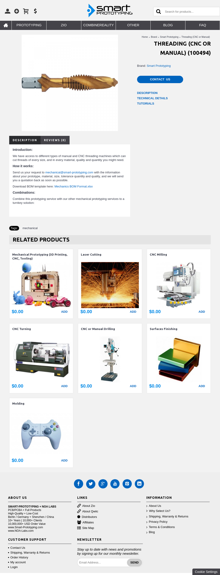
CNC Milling (158, 254)
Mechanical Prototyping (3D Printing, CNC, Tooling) (39, 256)
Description (25, 140)
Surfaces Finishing (163, 328)
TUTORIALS (145, 103)
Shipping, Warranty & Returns (167, 517)
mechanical (30, 228)
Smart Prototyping (159, 65)
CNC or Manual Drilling (98, 328)
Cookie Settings (206, 572)
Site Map (85, 528)
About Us (153, 506)
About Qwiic (87, 512)
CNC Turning (21, 328)
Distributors (87, 517)
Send (134, 562)
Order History (18, 557)
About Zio (86, 506)
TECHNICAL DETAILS (152, 98)
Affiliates (85, 523)
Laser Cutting (91, 254)
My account (17, 562)
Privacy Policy (156, 522)
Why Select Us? (158, 511)
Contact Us (160, 79)
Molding (18, 403)
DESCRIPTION (147, 93)
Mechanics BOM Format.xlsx (73, 186)
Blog (150, 532)
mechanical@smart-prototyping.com (69, 172)
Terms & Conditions (160, 527)
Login (13, 567)
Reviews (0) (55, 140)
